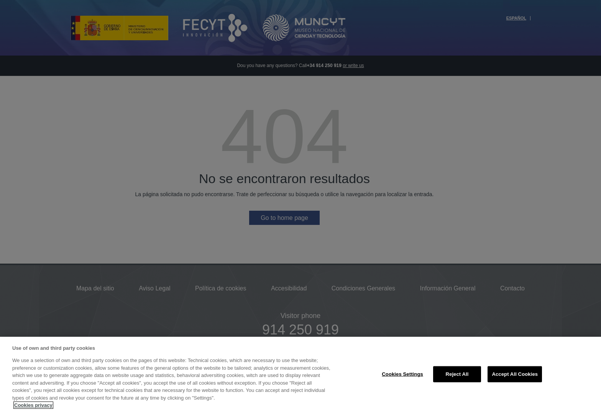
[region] (300, 375)
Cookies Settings (402, 374)
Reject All (457, 374)
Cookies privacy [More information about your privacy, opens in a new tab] (33, 405)
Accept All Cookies (515, 374)
